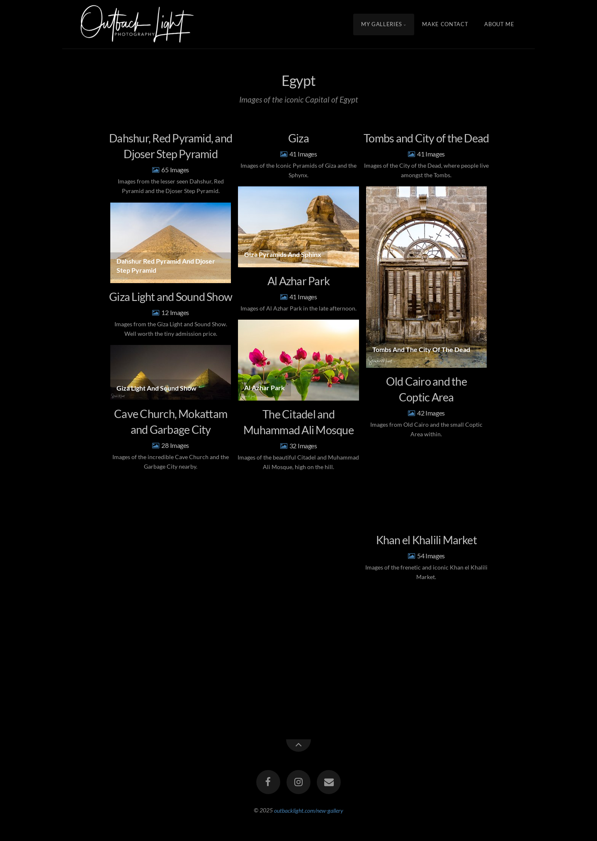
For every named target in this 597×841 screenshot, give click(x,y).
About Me (499, 24)
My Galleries (381, 24)
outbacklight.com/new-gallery (308, 810)
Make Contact (445, 24)
